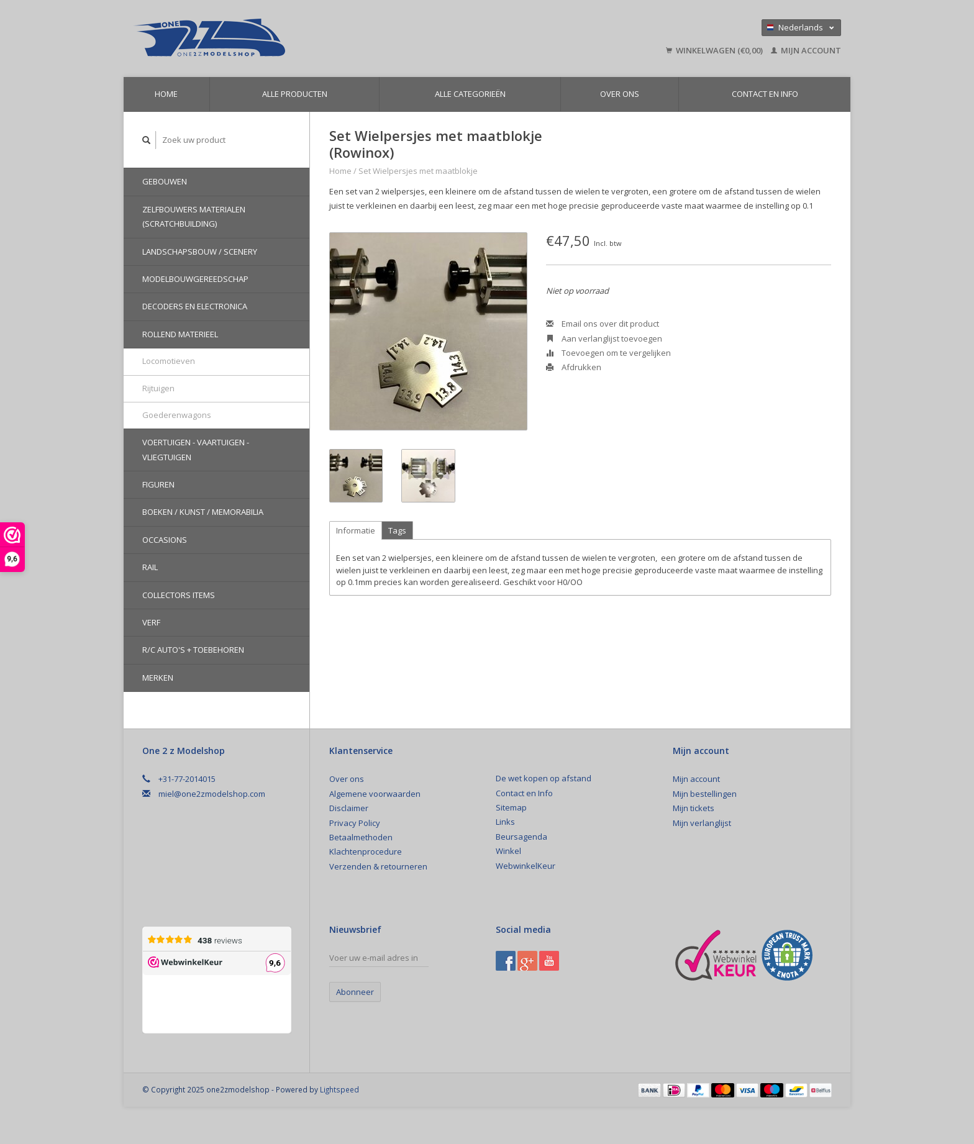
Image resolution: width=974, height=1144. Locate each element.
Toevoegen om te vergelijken (608, 352)
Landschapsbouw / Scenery (199, 251)
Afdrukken (573, 367)
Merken (157, 677)
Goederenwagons (176, 414)
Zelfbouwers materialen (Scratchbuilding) (193, 216)
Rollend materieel (180, 334)
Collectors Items (178, 595)
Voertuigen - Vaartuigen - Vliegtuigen (195, 449)
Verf (151, 622)
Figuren (158, 484)
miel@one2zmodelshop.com (211, 793)
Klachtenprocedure (365, 851)
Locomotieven (168, 360)
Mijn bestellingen (705, 793)
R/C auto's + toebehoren (193, 649)
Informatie (355, 530)
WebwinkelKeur (525, 865)
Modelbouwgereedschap (195, 278)
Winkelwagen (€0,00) (715, 50)
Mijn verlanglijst (702, 822)
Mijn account (806, 50)
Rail (150, 567)
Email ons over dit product (602, 323)
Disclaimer (348, 808)
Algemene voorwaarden (375, 793)
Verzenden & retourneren (378, 866)
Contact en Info (765, 93)
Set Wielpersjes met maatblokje (418, 170)
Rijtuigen (158, 388)
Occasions (164, 539)
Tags (397, 530)
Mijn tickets (693, 808)
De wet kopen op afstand (543, 778)
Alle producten (294, 93)
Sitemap (511, 807)
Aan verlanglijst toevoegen (604, 338)
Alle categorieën (470, 93)
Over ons (619, 93)
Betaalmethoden (361, 837)
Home (166, 93)
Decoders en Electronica (194, 306)
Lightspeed (339, 1089)
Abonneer (355, 991)
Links (505, 821)
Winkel (508, 850)
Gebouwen (164, 181)
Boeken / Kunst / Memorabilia (202, 511)
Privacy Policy (354, 822)
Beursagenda (521, 836)
